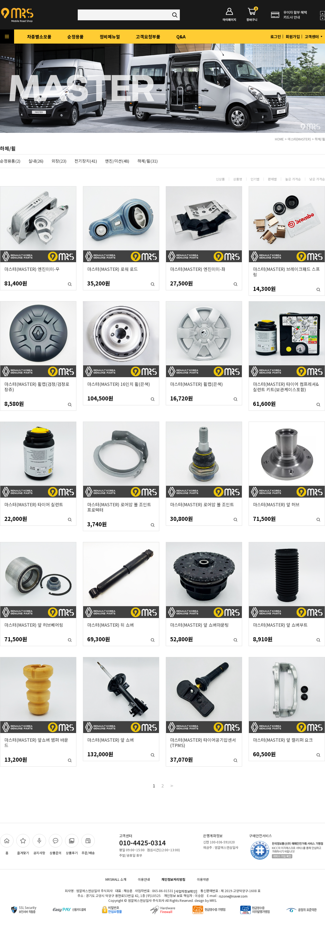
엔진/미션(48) (117, 161)
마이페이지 (229, 15)
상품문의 (55, 844)
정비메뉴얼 (110, 36)
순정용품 (75, 36)
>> (171, 785)
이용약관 (203, 879)
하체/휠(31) (147, 161)
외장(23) (58, 161)
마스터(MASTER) (299, 139)
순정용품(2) (10, 161)
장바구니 (251, 15)
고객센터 (314, 36)
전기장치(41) (85, 161)
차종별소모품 (39, 36)
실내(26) (35, 161)
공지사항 (39, 844)
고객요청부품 (148, 36)
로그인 (275, 36)
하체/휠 (320, 139)
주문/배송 (88, 844)
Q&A (181, 36)
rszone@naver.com (233, 896)
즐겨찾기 (23, 844)
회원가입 (293, 36)
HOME (279, 139)
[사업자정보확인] (185, 891)
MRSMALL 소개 (115, 879)
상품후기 (72, 844)
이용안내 (144, 879)
